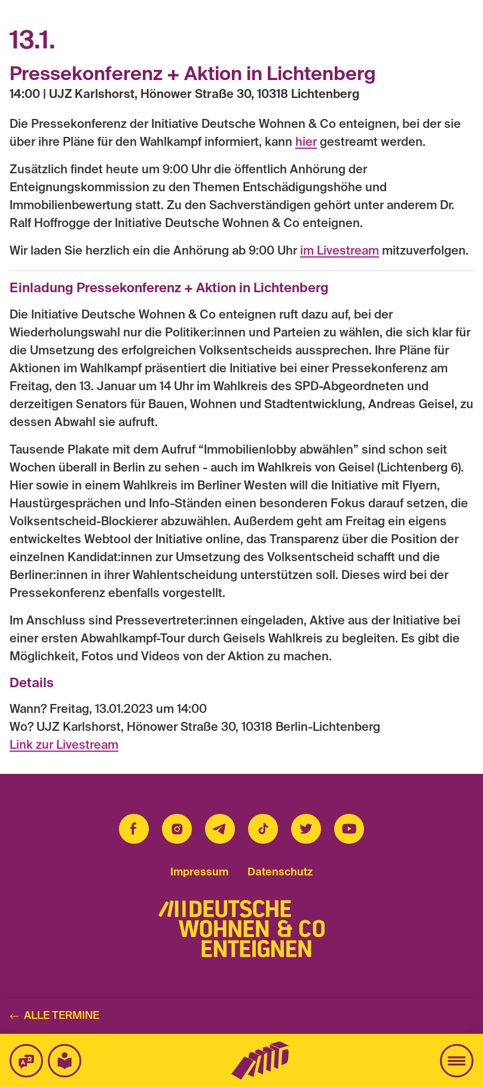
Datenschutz (280, 872)
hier (306, 143)
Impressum (199, 872)
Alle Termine (54, 1016)
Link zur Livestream (64, 746)
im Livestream (339, 252)
